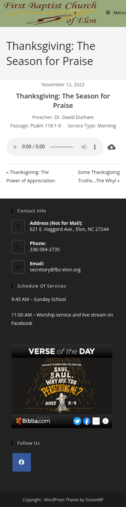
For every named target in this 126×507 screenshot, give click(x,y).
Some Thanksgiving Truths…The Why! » (99, 176)
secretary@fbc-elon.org (55, 269)
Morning (106, 125)
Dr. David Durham (74, 117)
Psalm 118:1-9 (45, 125)
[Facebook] (21, 462)
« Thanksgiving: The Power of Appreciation (30, 176)
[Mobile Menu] (116, 12)
